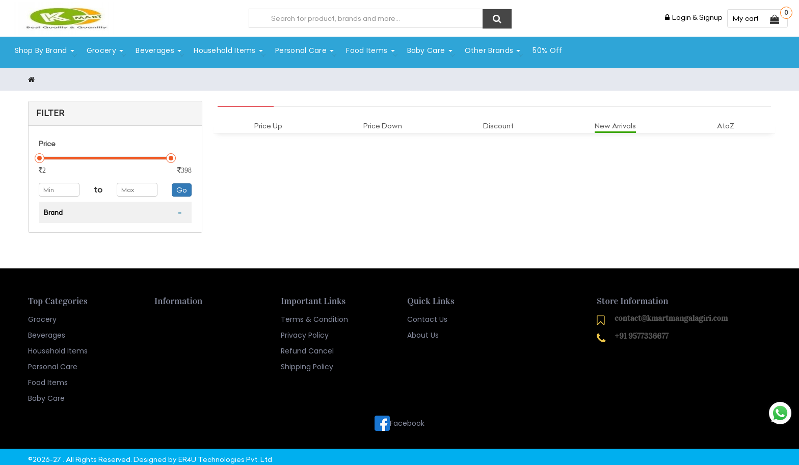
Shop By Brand (43, 49)
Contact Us (427, 314)
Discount (498, 120)
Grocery (104, 49)
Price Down (382, 120)
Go (181, 184)
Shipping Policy (307, 362)
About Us (423, 330)
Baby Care (428, 49)
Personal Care (303, 49)
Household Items (227, 49)
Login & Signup (694, 17)
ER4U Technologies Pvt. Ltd (225, 454)
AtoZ (725, 120)
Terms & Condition (314, 314)
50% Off (547, 49)
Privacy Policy (305, 330)
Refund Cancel (307, 346)
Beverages (158, 49)
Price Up (268, 120)
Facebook (399, 418)
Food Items (369, 49)
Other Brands (492, 49)
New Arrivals (615, 120)
